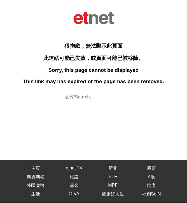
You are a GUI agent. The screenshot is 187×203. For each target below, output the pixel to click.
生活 (35, 194)
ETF (113, 176)
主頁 (35, 168)
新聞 (112, 168)
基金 (74, 185)
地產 (151, 185)
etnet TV (74, 168)
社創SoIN (151, 194)
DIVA (74, 193)
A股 (151, 176)
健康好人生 (113, 194)
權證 (74, 176)
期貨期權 (35, 176)
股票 (151, 168)
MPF (113, 185)
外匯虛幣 (35, 185)
